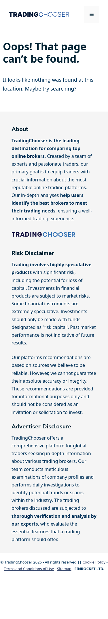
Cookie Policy (93, 562)
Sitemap (64, 568)
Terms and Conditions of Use (29, 568)
